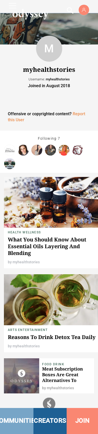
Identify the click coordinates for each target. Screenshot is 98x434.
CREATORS (50, 420)
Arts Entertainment (28, 330)
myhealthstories (26, 262)
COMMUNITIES (16, 420)
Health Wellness (24, 232)
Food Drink (53, 364)
